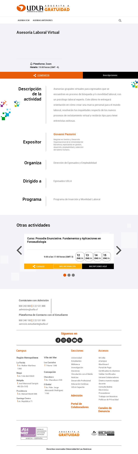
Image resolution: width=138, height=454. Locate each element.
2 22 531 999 (39, 320)
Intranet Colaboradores (109, 377)
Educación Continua (79, 384)
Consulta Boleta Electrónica (105, 388)
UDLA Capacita (77, 387)
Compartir (41, 75)
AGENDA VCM (23, 20)
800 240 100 (25, 320)
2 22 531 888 (39, 305)
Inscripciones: (110, 75)
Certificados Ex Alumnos (109, 370)
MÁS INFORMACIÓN (67, 266)
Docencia (75, 370)
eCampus (103, 361)
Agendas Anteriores (42, 20)
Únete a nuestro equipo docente (109, 382)
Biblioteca (75, 364)
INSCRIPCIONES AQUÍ (98, 266)
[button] (64, 275)
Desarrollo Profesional (81, 380)
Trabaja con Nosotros (108, 396)
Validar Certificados (107, 374)
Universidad (76, 357)
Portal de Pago (105, 367)
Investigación (77, 367)
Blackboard (104, 364)
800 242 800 (25, 305)
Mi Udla (102, 357)
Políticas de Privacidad (108, 399)
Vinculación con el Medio (82, 374)
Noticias (74, 377)
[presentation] (19, 250)
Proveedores (104, 393)
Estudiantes (76, 361)
